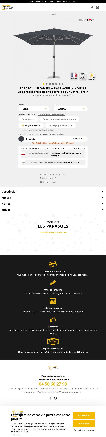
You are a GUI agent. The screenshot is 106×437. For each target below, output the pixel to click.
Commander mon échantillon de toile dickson (36, 130)
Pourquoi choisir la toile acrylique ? (51, 115)
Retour (53, 14)
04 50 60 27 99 (53, 384)
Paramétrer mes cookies (84, 430)
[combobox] (34, 108)
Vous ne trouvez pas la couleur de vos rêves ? (46, 134)
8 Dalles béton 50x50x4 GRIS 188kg (46, 162)
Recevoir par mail (48, 182)
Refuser (84, 423)
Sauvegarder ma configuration (53, 174)
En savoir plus (16, 434)
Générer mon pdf (48, 178)
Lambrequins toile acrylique (41, 153)
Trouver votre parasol (53, 232)
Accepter (84, 415)
